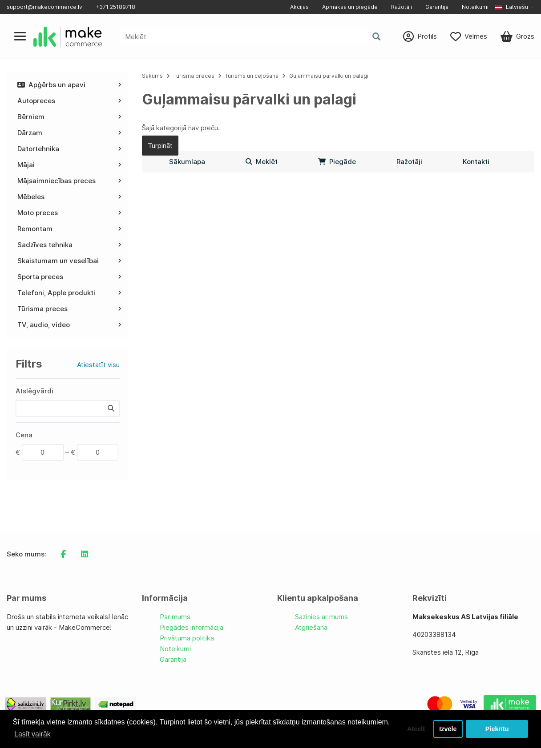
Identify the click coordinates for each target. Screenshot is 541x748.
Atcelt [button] (416, 728)
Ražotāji (401, 7)
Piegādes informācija (191, 627)
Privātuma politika (187, 638)
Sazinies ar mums (321, 616)
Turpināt (160, 145)
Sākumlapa (187, 161)
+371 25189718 (115, 7)
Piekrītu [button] (497, 728)
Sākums (152, 75)
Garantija (436, 7)
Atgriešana (311, 627)
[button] (514, 7)
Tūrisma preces (194, 75)
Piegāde (337, 161)
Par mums (175, 616)
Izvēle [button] (447, 728)
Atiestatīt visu (98, 364)
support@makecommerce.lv (44, 7)
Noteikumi (475, 7)
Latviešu (511, 7)
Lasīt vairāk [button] (32, 734)
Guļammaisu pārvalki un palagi (328, 75)
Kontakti (476, 161)
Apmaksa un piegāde (350, 7)
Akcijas (299, 7)
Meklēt (262, 161)
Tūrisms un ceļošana (252, 75)
